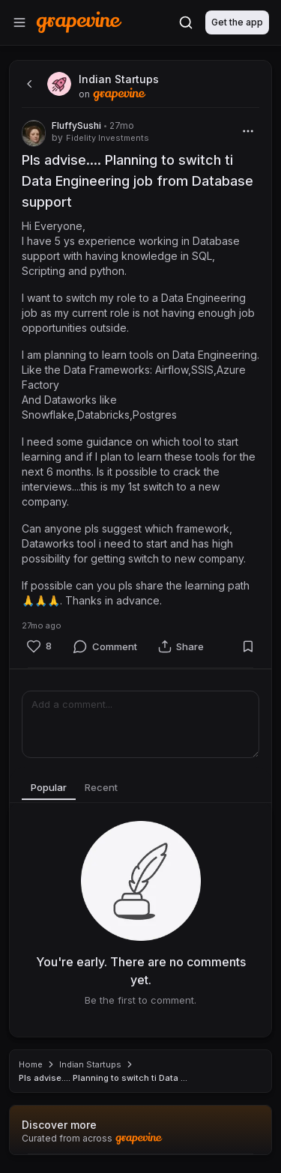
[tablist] (140, 788)
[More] (248, 131)
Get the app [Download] (237, 22)
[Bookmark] (248, 646)
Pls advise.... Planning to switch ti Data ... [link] (103, 1078)
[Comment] (105, 646)
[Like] (39, 646)
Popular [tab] (49, 787)
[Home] (79, 22)
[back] (28, 84)
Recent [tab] (101, 787)
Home (31, 1064)
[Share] (181, 646)
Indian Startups (90, 1064)
